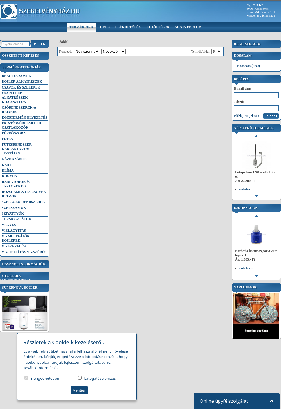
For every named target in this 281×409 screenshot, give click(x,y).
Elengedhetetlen (44, 378)
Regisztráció (247, 44)
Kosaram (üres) (248, 66)
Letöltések (158, 27)
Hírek (104, 27)
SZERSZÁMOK (14, 208)
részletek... (245, 147)
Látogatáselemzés (100, 378)
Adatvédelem (188, 27)
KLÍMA (8, 170)
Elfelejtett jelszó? (246, 116)
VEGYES (9, 225)
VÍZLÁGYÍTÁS (14, 231)
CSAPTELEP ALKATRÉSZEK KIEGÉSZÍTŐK (15, 97)
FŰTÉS (7, 139)
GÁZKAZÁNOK (14, 159)
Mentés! (79, 390)
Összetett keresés (20, 56)
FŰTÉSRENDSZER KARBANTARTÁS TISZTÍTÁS (17, 149)
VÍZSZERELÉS (14, 246)
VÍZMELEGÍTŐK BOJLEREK (16, 238)
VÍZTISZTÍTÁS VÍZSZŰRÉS (24, 252)
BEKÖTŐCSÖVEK (16, 76)
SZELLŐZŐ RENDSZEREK (23, 202)
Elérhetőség (128, 27)
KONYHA (9, 176)
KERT (6, 165)
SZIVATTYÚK (13, 213)
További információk (41, 367)
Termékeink (81, 27)
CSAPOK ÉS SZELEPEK (21, 87)
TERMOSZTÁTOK (16, 219)
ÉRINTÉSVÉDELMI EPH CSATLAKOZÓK (21, 125)
